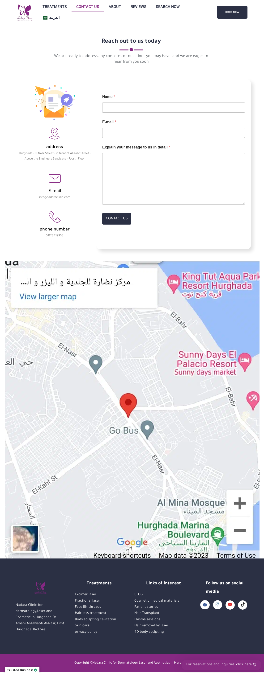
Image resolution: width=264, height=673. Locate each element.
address (54, 147)
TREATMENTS (55, 6)
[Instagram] (217, 605)
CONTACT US (87, 6)
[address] (55, 134)
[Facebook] (204, 605)
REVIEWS (138, 6)
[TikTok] (242, 605)
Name (108, 97)
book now (232, 12)
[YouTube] (229, 605)
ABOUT (115, 6)
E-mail (109, 122)
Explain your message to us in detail (136, 148)
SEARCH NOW (168, 6)
